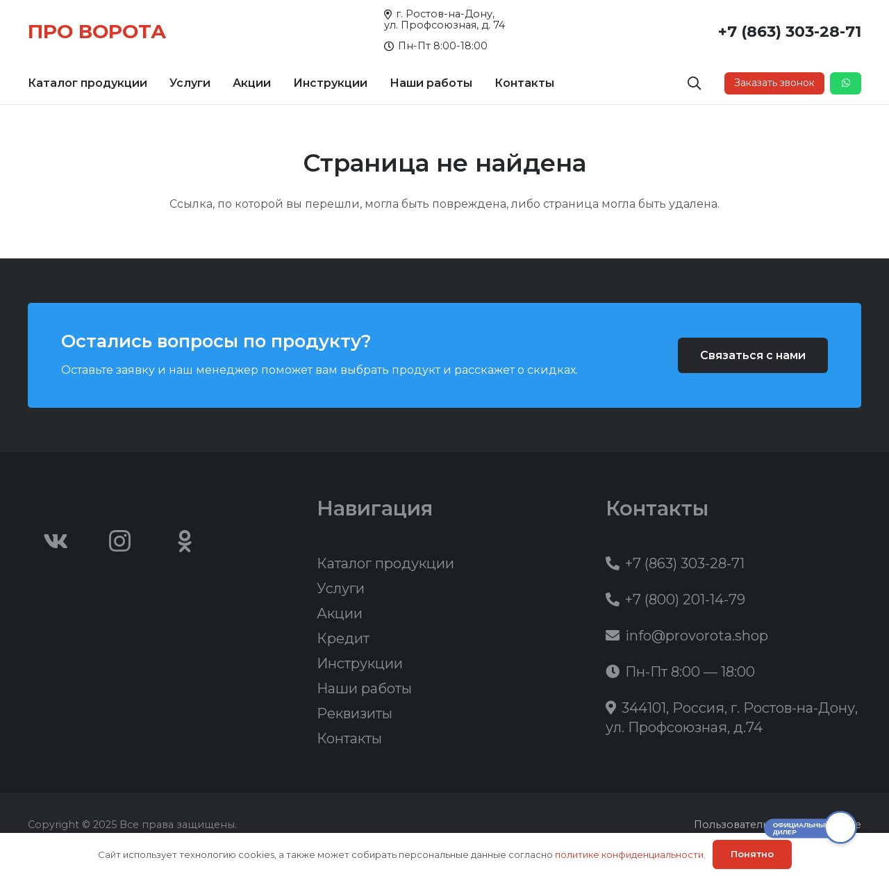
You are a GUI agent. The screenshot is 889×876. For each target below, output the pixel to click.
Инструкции (360, 663)
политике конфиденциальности (629, 854)
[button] (694, 83)
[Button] (845, 83)
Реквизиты (354, 713)
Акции (340, 613)
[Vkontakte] (55, 541)
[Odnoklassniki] (185, 541)
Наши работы (364, 688)
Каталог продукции (385, 563)
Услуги (341, 588)
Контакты (349, 738)
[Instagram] (120, 541)
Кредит (343, 638)
